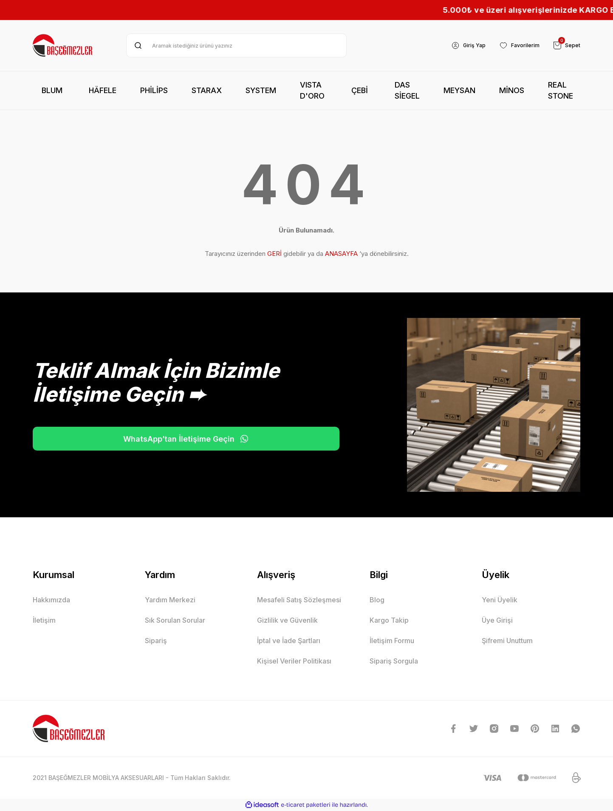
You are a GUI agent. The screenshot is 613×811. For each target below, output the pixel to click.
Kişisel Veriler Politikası (294, 661)
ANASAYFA (341, 254)
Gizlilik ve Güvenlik (287, 620)
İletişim (44, 620)
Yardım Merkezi (170, 599)
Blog (377, 599)
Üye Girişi (497, 620)
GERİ (274, 254)
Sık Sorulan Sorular (175, 620)
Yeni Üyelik (499, 599)
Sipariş (156, 640)
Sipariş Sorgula (394, 661)
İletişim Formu (392, 640)
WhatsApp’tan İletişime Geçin (120, 438)
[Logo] (63, 45)
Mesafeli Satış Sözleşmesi (299, 599)
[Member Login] (460, 45)
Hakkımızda (51, 599)
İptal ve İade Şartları (288, 640)
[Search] (236, 45)
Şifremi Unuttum (507, 640)
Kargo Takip (389, 620)
